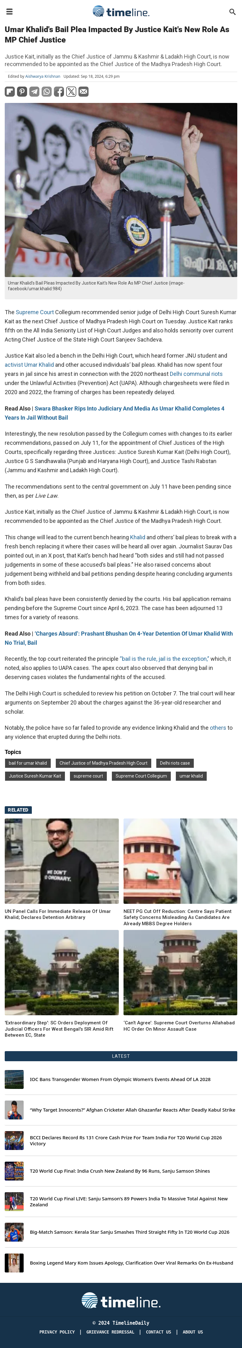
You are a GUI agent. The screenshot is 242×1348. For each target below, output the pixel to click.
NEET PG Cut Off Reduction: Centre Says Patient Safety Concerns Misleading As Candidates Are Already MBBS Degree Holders (178, 917)
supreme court (88, 776)
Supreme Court (35, 312)
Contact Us (158, 1332)
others (218, 727)
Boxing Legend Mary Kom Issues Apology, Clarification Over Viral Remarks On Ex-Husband (131, 1263)
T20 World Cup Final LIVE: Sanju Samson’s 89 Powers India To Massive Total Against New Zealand (129, 1202)
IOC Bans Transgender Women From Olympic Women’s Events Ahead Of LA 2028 (120, 1079)
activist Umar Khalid (29, 364)
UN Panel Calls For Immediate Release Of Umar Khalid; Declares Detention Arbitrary (58, 914)
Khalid (137, 537)
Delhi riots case (175, 763)
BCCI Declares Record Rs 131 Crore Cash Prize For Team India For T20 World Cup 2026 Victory (126, 1141)
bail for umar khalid (28, 763)
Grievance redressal (110, 1332)
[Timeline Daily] (121, 1300)
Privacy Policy (57, 1332)
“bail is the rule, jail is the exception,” (164, 658)
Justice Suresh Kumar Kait (35, 776)
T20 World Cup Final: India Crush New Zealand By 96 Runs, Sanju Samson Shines (120, 1171)
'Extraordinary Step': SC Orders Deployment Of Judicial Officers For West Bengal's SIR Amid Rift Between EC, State (59, 1029)
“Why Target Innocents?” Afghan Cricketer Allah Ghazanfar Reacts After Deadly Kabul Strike (132, 1110)
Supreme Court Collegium (141, 776)
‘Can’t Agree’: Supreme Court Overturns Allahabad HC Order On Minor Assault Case (179, 1026)
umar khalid (191, 776)
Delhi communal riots (196, 374)
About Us (193, 1332)
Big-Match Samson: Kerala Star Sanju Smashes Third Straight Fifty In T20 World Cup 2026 (129, 1232)
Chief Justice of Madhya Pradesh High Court (103, 763)
